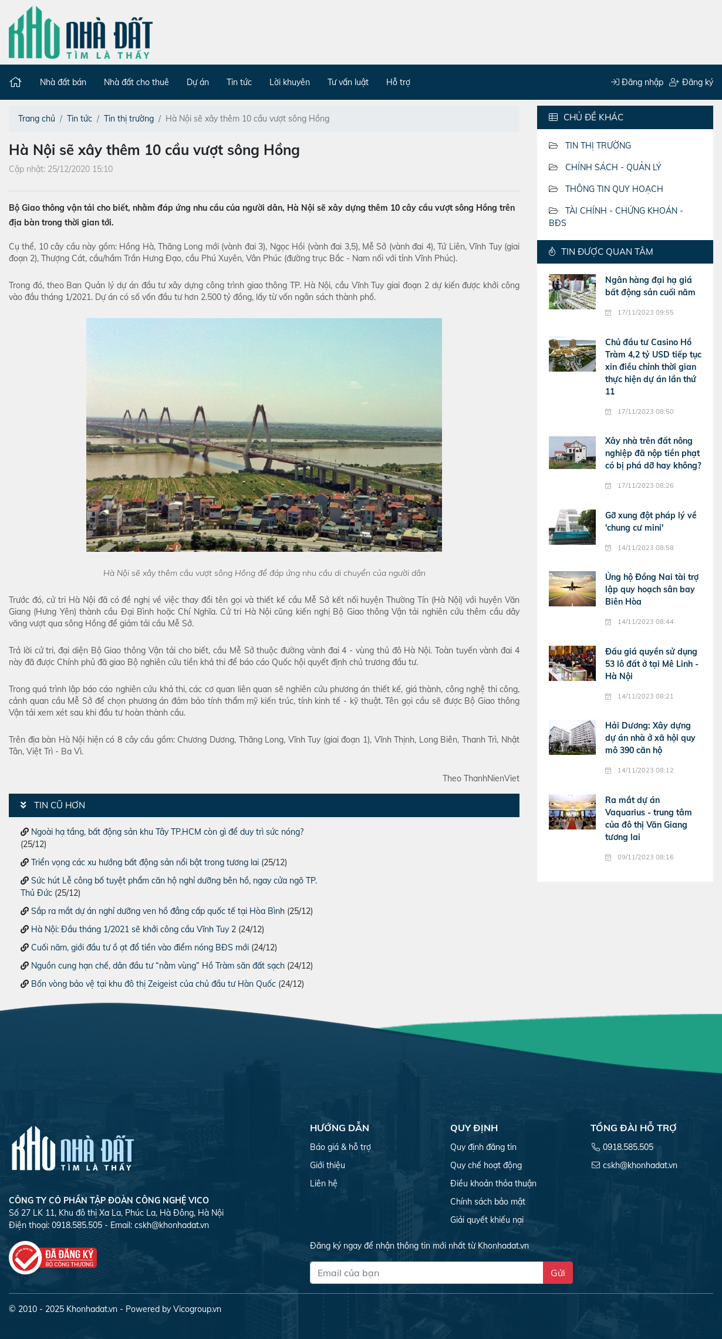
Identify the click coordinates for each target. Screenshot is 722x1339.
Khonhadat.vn (91, 1309)
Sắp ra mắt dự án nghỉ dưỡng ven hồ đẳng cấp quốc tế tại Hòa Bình (158, 911)
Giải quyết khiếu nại (487, 1220)
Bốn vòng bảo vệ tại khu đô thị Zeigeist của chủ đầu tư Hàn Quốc (153, 984)
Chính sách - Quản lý (613, 167)
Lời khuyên (289, 82)
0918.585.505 (628, 1147)
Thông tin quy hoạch (614, 189)
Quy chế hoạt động (486, 1165)
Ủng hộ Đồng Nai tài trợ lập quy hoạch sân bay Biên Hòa (652, 589)
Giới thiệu (327, 1165)
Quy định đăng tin (483, 1147)
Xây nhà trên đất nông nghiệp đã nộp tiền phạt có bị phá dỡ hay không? (653, 453)
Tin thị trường (598, 145)
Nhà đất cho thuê (136, 82)
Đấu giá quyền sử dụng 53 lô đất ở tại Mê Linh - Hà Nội (652, 664)
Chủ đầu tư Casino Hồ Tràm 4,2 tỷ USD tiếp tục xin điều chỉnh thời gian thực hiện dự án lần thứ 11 (653, 367)
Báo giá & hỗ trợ (340, 1147)
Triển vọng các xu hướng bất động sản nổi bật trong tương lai (145, 862)
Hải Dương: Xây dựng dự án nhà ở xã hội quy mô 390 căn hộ (650, 737)
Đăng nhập (637, 82)
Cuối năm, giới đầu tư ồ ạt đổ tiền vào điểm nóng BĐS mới (140, 947)
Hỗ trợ (398, 82)
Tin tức (239, 82)
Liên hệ (324, 1183)
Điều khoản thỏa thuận (493, 1183)
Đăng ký (691, 82)
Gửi (558, 1273)
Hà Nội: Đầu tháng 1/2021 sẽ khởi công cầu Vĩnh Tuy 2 (133, 929)
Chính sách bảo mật (487, 1201)
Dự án (198, 82)
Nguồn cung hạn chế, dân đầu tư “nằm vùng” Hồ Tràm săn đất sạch (158, 965)
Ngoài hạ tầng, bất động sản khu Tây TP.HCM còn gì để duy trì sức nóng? (167, 832)
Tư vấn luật (348, 82)
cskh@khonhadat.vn (171, 1225)
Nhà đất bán (63, 82)
